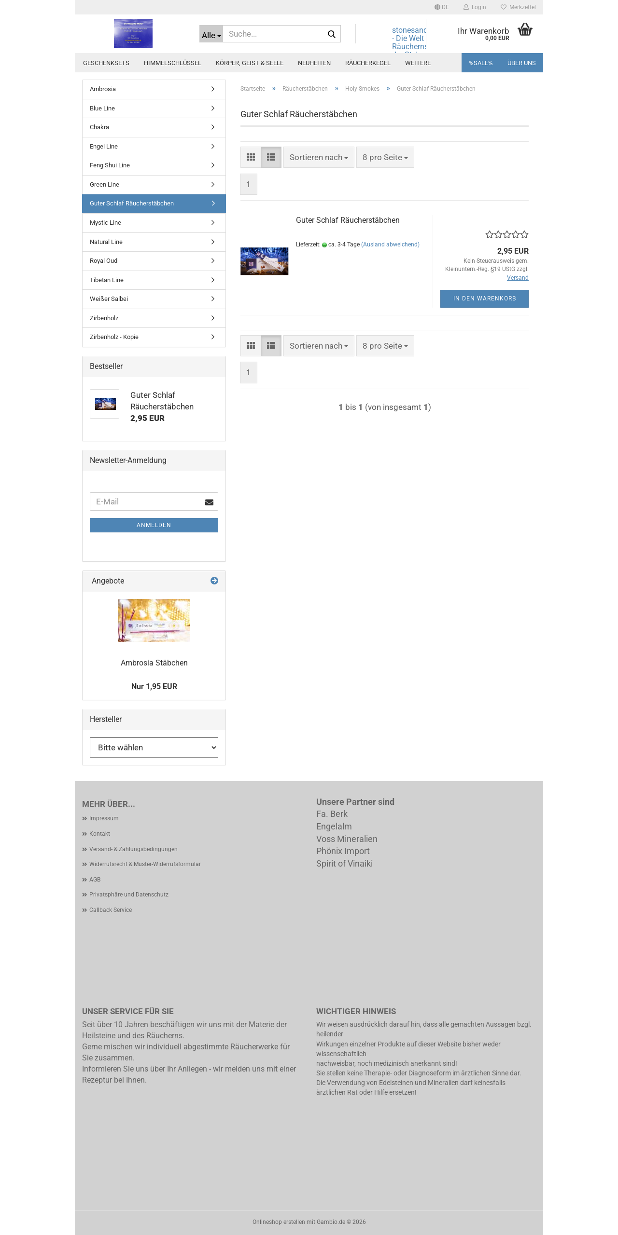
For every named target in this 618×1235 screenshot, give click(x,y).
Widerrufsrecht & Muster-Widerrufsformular (145, 864)
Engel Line (104, 146)
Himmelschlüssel (172, 63)
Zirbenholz (104, 318)
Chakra (99, 127)
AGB (94, 879)
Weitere (418, 63)
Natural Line (106, 241)
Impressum (104, 818)
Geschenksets (106, 63)
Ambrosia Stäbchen (154, 662)
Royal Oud (103, 260)
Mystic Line (105, 222)
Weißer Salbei (109, 298)
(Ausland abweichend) (390, 244)
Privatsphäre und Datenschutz (129, 894)
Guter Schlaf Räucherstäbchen (348, 220)
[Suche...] (211, 33)
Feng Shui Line (110, 165)
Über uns (521, 63)
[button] (441, 7)
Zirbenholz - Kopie (114, 336)
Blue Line (102, 108)
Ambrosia (103, 89)
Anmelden (154, 525)
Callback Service (110, 910)
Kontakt (99, 833)
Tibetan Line (107, 280)
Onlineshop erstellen (279, 1222)
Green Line (104, 184)
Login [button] (475, 7)
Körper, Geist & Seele (249, 63)
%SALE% (481, 63)
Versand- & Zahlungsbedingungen (133, 849)
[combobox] (318, 157)
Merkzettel (518, 7)
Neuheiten (314, 63)
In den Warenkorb (484, 298)
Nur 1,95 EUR (154, 686)
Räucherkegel (368, 63)
